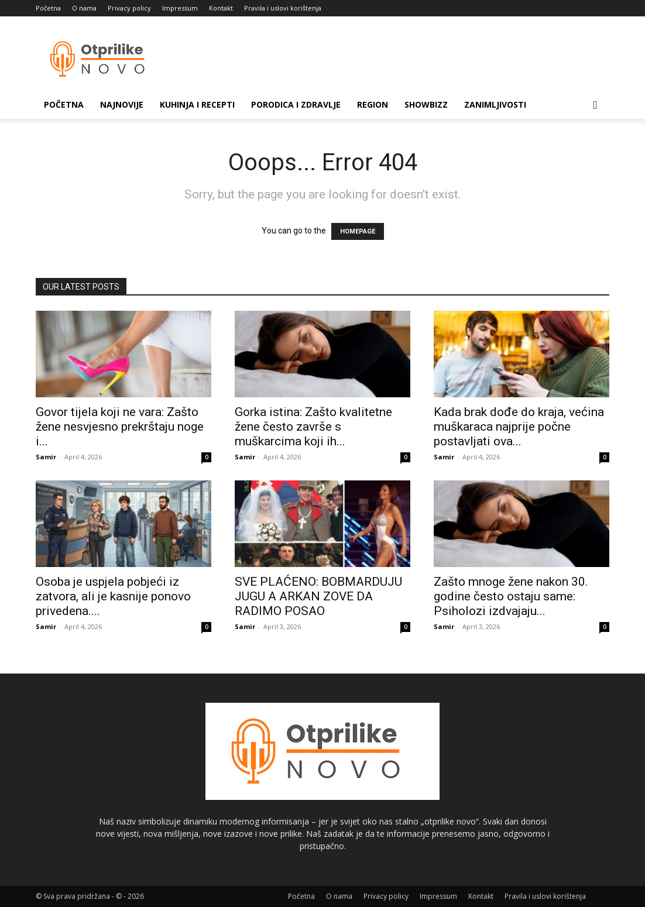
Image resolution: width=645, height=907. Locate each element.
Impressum (180, 8)
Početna (48, 8)
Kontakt (221, 8)
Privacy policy (129, 8)
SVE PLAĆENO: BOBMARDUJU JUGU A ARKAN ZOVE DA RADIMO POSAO (318, 596)
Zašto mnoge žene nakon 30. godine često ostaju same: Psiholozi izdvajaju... (511, 596)
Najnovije (121, 104)
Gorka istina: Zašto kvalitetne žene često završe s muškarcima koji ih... (313, 426)
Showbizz (426, 104)
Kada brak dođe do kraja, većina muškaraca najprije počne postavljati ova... (519, 426)
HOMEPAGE (357, 231)
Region (372, 104)
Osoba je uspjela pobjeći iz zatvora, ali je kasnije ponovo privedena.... (113, 596)
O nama (84, 8)
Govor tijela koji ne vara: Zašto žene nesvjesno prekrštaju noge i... (120, 426)
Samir (46, 456)
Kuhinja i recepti (197, 104)
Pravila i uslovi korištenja (282, 8)
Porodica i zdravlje (296, 104)
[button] (595, 105)
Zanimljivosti (495, 104)
